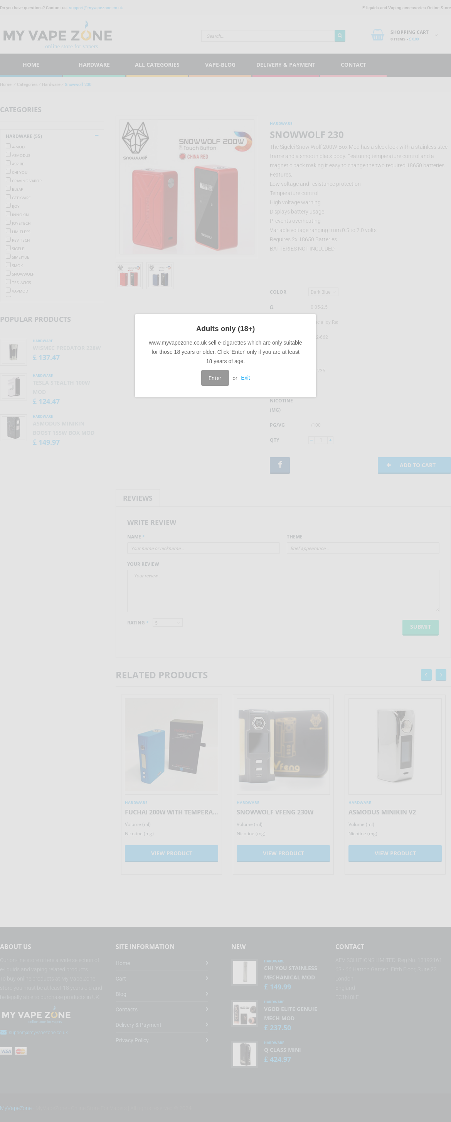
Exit (245, 378)
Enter (215, 378)
